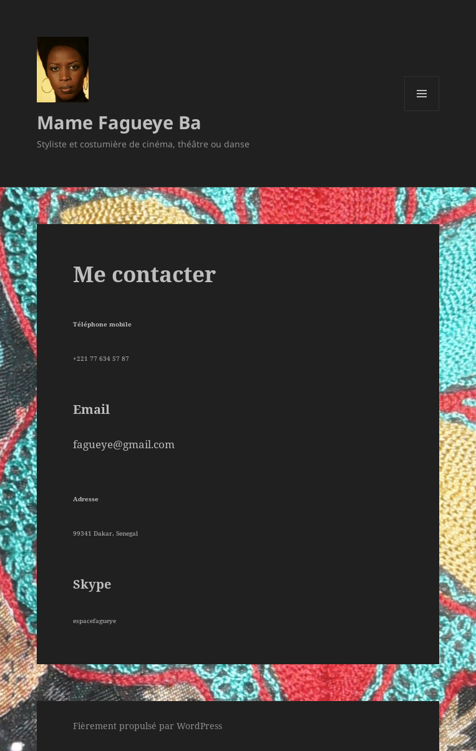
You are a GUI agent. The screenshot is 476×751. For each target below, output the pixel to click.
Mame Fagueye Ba (119, 122)
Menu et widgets (422, 110)
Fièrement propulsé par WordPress (147, 726)
